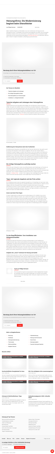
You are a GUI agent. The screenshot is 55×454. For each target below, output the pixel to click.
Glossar (23, 438)
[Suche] (50, 2)
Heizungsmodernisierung (33, 35)
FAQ (14, 438)
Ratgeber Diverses (17, 17)
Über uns (9, 438)
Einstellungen (17, 446)
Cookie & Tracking (25, 446)
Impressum (4, 446)
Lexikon (18, 438)
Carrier (13, 452)
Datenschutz (10, 446)
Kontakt (4, 438)
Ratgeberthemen (11, 17)
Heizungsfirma (23, 17)
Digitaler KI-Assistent (30, 438)
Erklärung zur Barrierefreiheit (36, 446)
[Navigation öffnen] (52, 2)
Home (7, 17)
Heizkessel (22, 114)
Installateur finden (14, 173)
